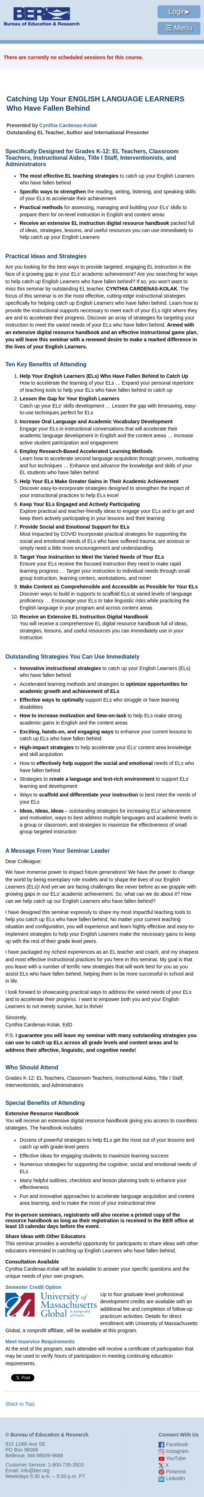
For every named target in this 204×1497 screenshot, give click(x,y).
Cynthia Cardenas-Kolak (68, 125)
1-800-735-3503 (66, 1465)
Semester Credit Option (33, 1287)
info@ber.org (35, 1470)
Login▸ (179, 11)
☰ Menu (179, 28)
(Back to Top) (20, 1404)
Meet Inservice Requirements (40, 1341)
